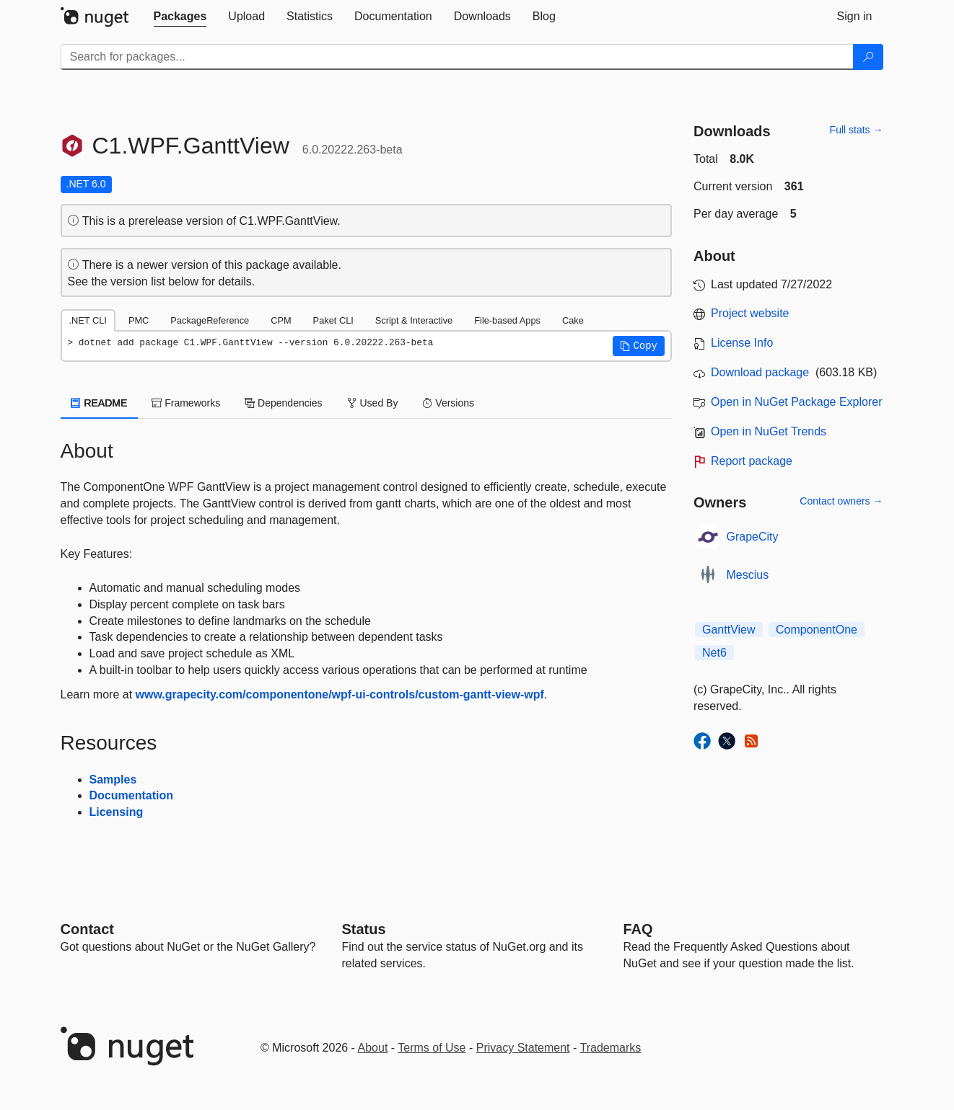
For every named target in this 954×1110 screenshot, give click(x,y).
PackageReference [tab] (209, 320)
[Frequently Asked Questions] (638, 929)
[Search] (868, 57)
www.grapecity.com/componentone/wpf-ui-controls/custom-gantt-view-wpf (340, 694)
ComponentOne (816, 629)
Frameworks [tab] (186, 403)
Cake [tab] (573, 320)
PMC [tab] (138, 320)
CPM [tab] (281, 320)
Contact (87, 929)
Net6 (714, 653)
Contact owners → (841, 501)
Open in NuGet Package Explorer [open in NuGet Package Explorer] (796, 402)
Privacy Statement (523, 1048)
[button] (639, 346)
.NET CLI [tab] (88, 320)
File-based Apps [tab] (507, 320)
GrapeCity (753, 536)
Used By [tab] (372, 403)
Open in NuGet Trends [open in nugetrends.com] (768, 431)
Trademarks (611, 1048)
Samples (113, 779)
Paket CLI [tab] (333, 320)
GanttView (729, 629)
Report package (751, 461)
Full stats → (856, 130)
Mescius (748, 575)
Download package (760, 372)
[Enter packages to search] (457, 57)
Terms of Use (431, 1048)
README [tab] (99, 403)
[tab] (180, 16)
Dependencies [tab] (283, 403)
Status (364, 929)
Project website (750, 313)
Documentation (131, 795)
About (373, 1048)
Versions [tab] (448, 403)
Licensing (116, 812)
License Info (742, 343)
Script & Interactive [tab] (413, 320)
